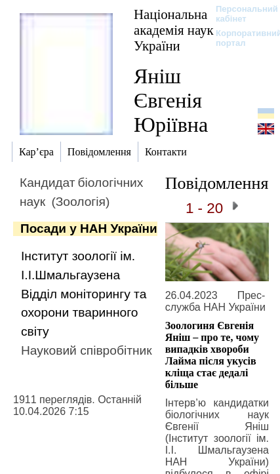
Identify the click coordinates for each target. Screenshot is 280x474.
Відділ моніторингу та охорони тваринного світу (83, 313)
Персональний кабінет (240, 14)
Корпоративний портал (240, 38)
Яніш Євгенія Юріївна (171, 100)
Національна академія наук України (174, 30)
